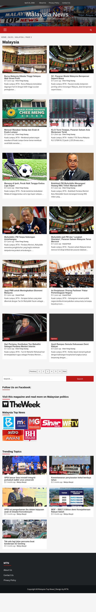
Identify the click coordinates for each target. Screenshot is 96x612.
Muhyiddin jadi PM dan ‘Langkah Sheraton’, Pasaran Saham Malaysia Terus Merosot (71, 239)
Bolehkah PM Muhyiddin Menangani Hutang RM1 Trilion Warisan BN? (68, 184)
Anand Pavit (66, 244)
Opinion (7, 231)
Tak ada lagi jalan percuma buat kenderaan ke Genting (19, 542)
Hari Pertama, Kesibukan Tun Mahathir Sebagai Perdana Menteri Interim (22, 345)
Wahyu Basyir (21, 482)
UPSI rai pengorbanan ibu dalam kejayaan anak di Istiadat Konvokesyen (24, 510)
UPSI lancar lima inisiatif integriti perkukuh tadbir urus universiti (19, 478)
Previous (33, 371)
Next (64, 371)
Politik (53, 178)
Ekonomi (7, 70)
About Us (42, 3)
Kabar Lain (8, 124)
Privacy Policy (54, 3)
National (7, 472)
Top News (62, 472)
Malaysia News (47, 14)
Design (59, 589)
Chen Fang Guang (21, 81)
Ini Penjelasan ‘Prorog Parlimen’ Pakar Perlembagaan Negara (69, 291)
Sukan (6, 178)
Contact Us (66, 3)
